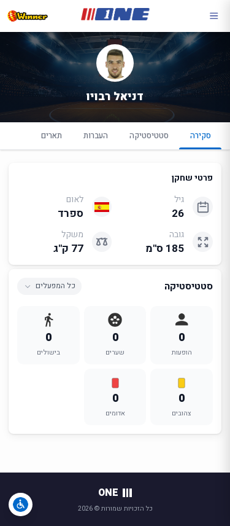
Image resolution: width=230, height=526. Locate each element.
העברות (95, 135)
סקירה (200, 139)
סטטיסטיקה (149, 135)
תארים (51, 135)
